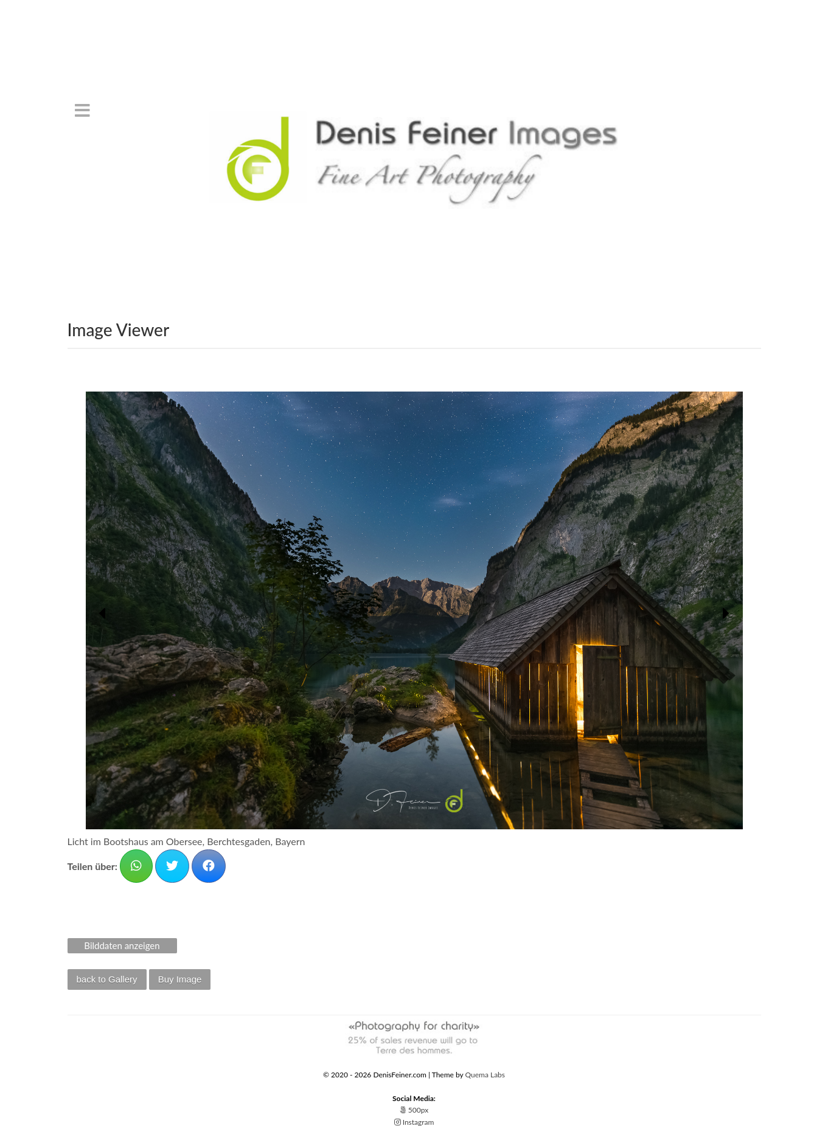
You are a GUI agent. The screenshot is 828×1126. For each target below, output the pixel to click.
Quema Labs (485, 1074)
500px (414, 1109)
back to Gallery (107, 979)
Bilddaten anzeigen (121, 945)
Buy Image (180, 979)
